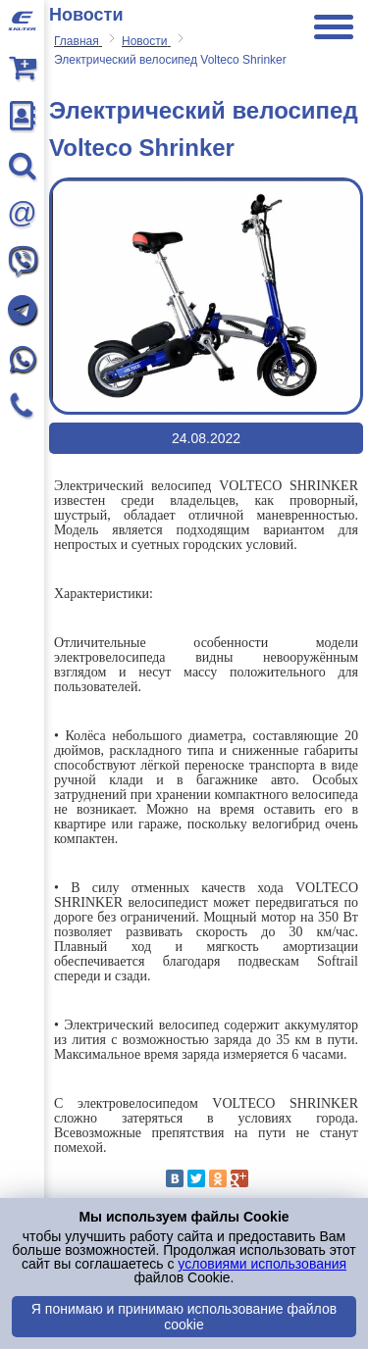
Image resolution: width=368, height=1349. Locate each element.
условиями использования (262, 1264)
